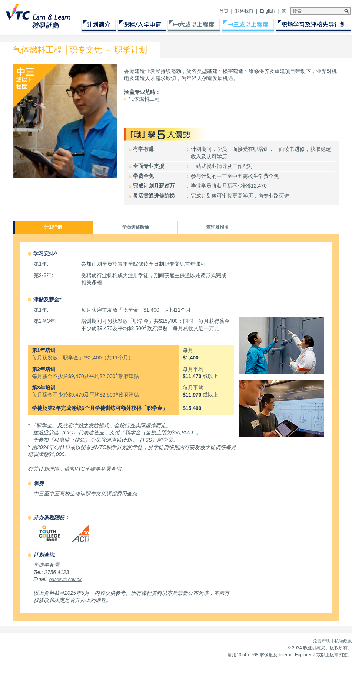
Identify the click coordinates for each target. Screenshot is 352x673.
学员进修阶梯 (135, 227)
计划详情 (53, 227)
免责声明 (322, 640)
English (267, 11)
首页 (223, 11)
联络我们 (244, 11)
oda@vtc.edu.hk (65, 579)
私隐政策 (343, 640)
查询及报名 (217, 227)
